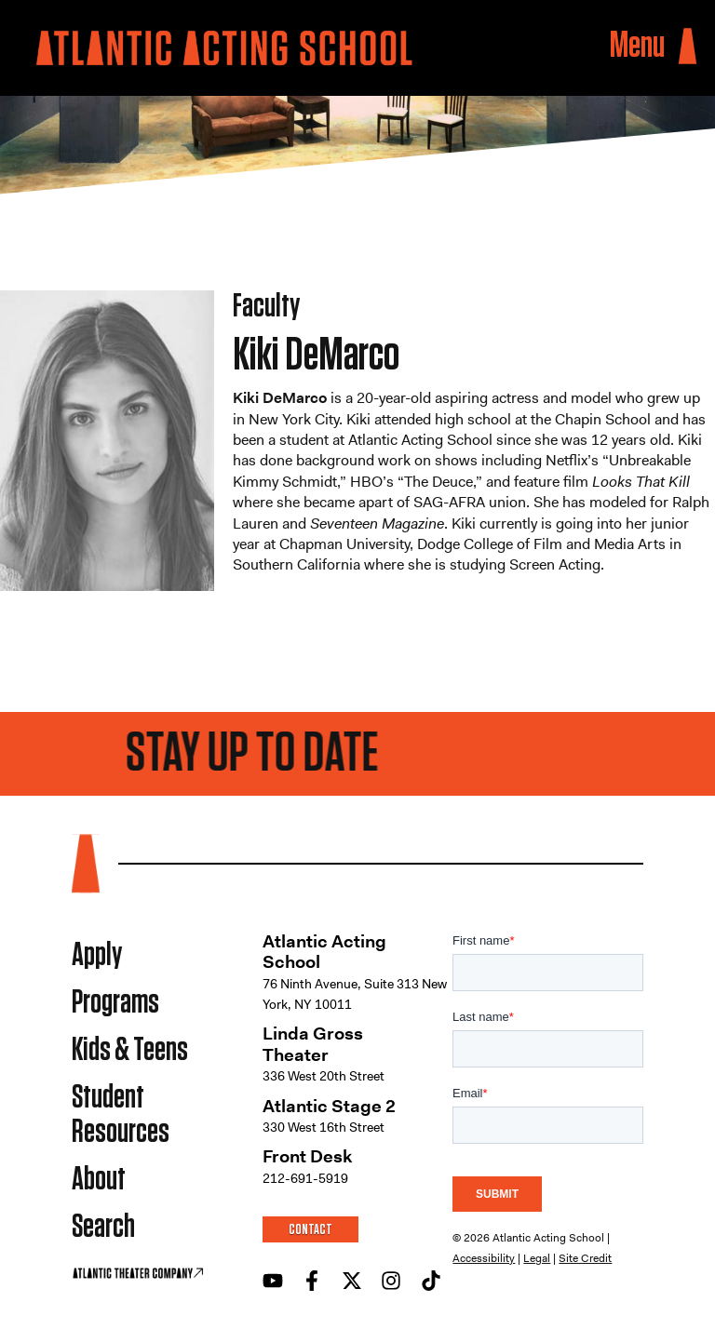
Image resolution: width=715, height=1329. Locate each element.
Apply (97, 955)
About (99, 1179)
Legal (536, 1258)
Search (103, 1227)
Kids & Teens (130, 1050)
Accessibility (483, 1258)
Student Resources (120, 1114)
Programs (115, 1003)
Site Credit (585, 1258)
